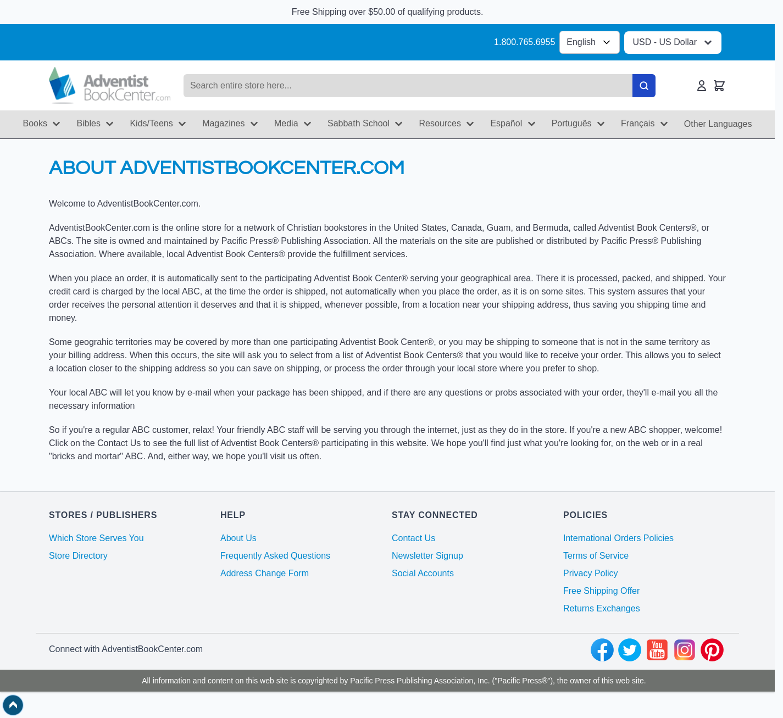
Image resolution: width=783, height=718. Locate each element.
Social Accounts (423, 573)
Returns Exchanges (601, 608)
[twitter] (629, 651)
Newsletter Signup (427, 555)
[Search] (644, 85)
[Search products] (408, 85)
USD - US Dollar (674, 42)
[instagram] (684, 651)
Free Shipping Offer (601, 590)
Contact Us (413, 538)
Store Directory (78, 555)
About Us (238, 538)
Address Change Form (264, 573)
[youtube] (657, 651)
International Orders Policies (618, 538)
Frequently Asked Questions (275, 555)
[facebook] (602, 651)
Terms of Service (596, 555)
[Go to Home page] (109, 85)
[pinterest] (712, 651)
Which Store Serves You (96, 538)
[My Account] (701, 85)
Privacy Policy (590, 573)
